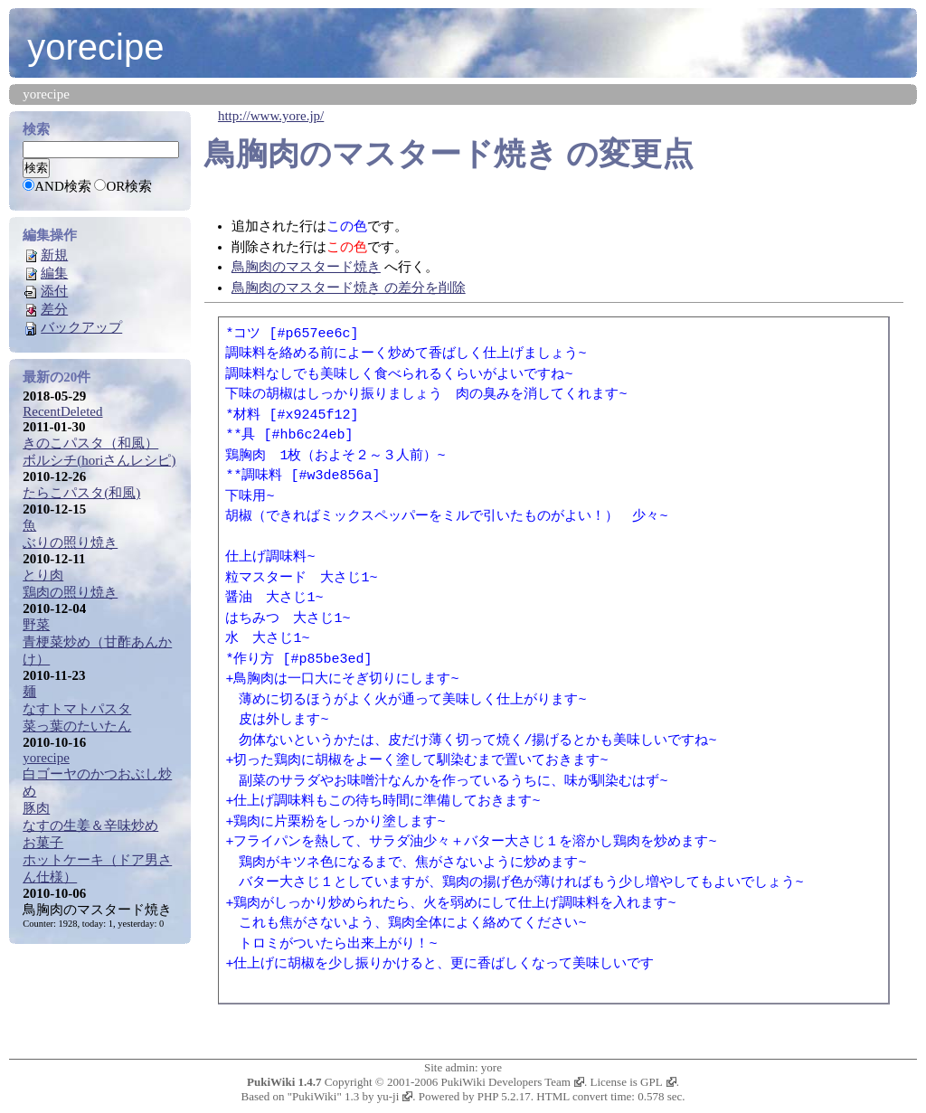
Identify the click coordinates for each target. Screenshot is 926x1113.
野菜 (36, 625)
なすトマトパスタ (77, 709)
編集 (54, 273)
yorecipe (95, 47)
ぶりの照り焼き (70, 542)
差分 (54, 309)
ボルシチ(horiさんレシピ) (99, 460)
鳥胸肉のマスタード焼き (381, 154)
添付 (54, 291)
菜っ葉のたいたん (77, 726)
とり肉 (43, 575)
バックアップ (81, 327)
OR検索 (129, 186)
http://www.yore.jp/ (271, 115)
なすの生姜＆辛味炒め (90, 825)
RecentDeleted (62, 411)
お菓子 (43, 842)
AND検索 (62, 186)
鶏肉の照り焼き (70, 592)
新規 (54, 255)
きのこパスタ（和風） (90, 443)
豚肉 (36, 808)
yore (491, 1067)
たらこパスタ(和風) (81, 493)
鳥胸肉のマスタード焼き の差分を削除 (349, 287)
